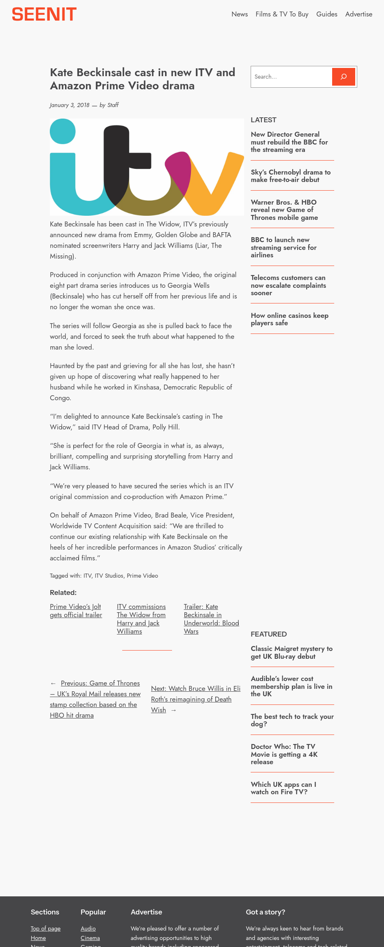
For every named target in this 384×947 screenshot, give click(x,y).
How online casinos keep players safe (289, 319)
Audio (88, 928)
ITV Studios (109, 575)
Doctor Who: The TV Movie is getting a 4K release (284, 754)
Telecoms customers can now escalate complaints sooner (288, 285)
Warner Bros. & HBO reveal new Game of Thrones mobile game (284, 209)
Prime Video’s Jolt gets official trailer (76, 610)
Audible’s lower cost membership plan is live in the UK (292, 686)
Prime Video (142, 575)
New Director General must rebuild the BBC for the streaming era (289, 142)
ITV (87, 575)
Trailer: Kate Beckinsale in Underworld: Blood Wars (211, 619)
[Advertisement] (312, 475)
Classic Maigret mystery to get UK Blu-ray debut (292, 652)
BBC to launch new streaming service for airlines (284, 247)
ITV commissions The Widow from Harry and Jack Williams (141, 619)
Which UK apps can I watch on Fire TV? (283, 788)
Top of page (46, 928)
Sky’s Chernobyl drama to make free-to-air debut (290, 176)
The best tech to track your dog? (292, 720)
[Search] (343, 77)
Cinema (90, 938)
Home (38, 938)
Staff (113, 105)
